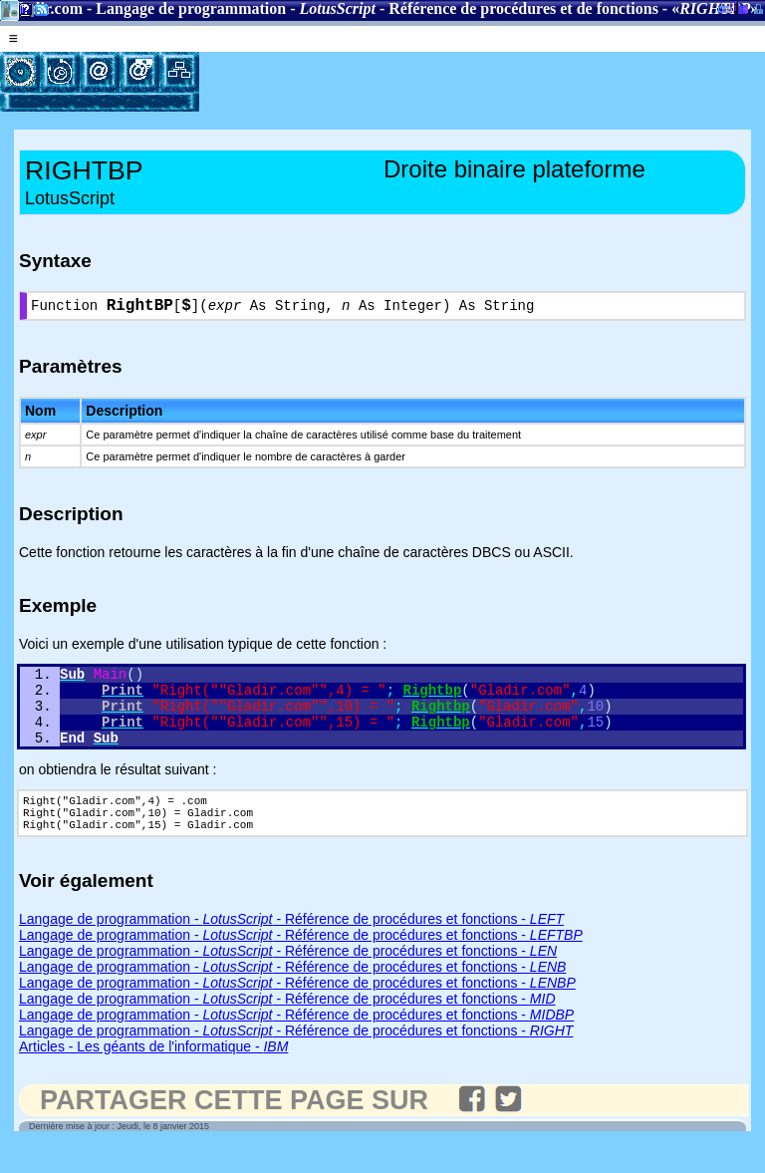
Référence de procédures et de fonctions (523, 8)
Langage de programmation (191, 8)
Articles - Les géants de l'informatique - (153, 1074)
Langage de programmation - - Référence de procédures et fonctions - (291, 947)
